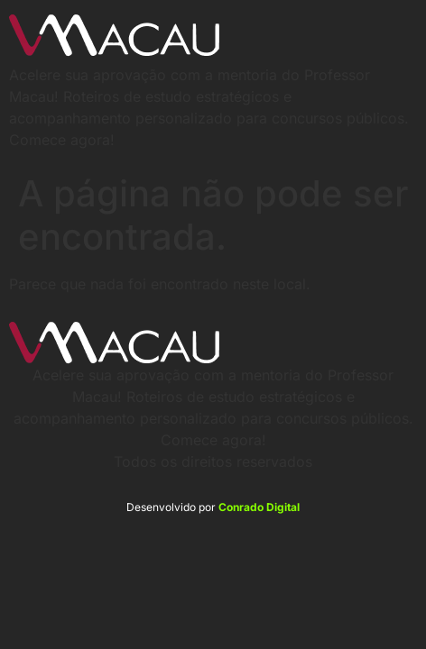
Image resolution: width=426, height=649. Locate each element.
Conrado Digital (259, 507)
